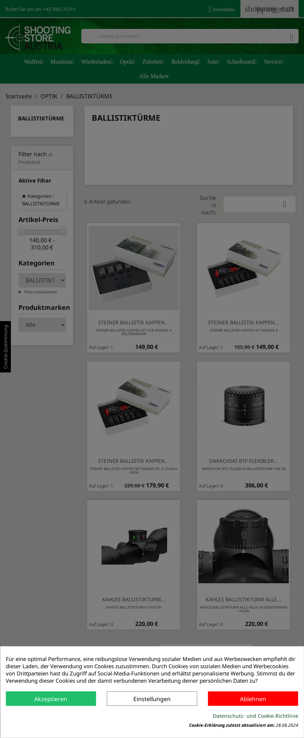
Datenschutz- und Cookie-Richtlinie (255, 715)
